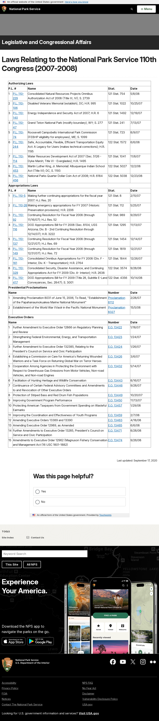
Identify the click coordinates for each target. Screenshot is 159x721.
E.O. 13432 (115, 366)
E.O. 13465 (115, 425)
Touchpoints (105, 515)
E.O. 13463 (115, 420)
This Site (11, 564)
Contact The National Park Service (22, 704)
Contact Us (35, 537)
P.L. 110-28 (20, 205)
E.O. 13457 (115, 405)
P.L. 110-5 (19, 195)
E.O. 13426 (115, 356)
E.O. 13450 (115, 400)
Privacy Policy (10, 688)
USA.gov (87, 704)
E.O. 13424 (115, 346)
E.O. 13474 (115, 440)
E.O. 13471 (115, 430)
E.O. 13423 (115, 337)
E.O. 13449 (115, 395)
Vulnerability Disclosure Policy (100, 698)
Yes (43, 491)
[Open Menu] (146, 9)
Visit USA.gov (89, 713)
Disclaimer (88, 693)
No (43, 502)
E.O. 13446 (115, 385)
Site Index (8, 537)
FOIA (4, 693)
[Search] (45, 553)
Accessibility (9, 682)
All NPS (32, 564)
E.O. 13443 (115, 380)
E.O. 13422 (115, 327)
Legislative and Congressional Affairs (46, 42)
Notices (6, 698)
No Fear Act (89, 688)
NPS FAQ (87, 682)
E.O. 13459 (115, 415)
